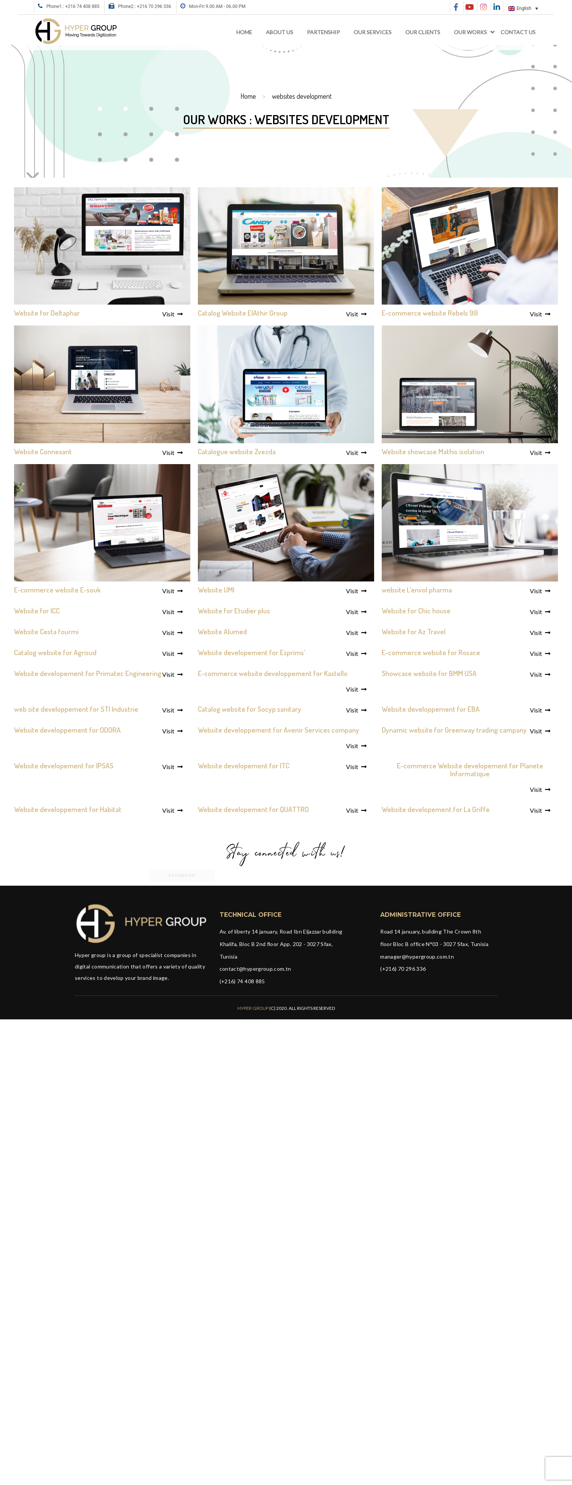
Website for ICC (37, 610)
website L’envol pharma (417, 589)
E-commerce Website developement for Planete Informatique (470, 769)
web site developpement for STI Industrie (76, 709)
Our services (373, 32)
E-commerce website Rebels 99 (430, 313)
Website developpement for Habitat (68, 809)
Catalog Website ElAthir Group (243, 313)
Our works (470, 32)
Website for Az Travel (414, 631)
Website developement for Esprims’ (251, 652)
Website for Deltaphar (47, 313)
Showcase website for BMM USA (429, 673)
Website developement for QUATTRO (253, 809)
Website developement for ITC (243, 765)
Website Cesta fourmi (46, 631)
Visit (172, 314)
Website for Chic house (416, 610)
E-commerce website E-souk (57, 589)
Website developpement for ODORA (67, 730)
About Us (279, 32)
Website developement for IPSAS (64, 765)
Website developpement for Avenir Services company (278, 730)
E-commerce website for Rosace (431, 652)
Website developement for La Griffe (436, 809)
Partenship (323, 32)
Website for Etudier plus (234, 610)
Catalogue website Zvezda (237, 451)
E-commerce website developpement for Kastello (273, 673)
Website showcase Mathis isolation (433, 451)
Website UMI (216, 589)
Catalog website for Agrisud (55, 652)
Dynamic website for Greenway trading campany (454, 730)
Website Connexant (43, 451)
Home (244, 32)
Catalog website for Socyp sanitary (249, 709)
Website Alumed (222, 631)
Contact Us (518, 32)
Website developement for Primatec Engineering (87, 673)
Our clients (422, 32)
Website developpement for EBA (431, 709)
